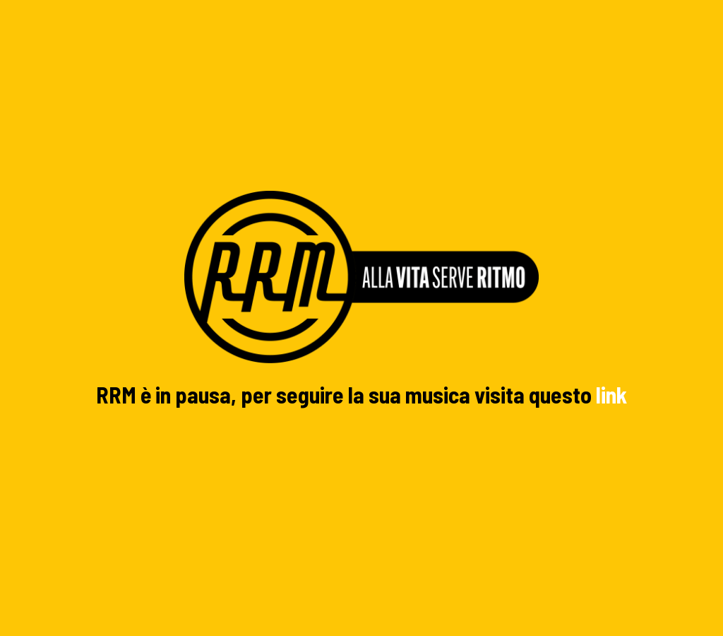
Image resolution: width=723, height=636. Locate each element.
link (611, 394)
